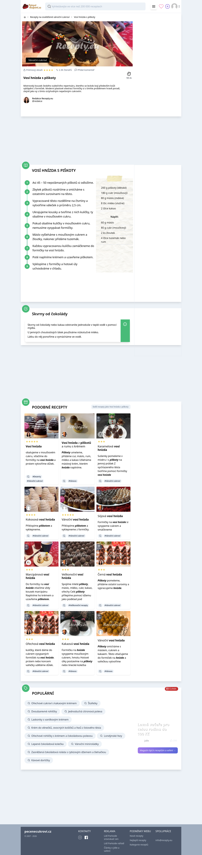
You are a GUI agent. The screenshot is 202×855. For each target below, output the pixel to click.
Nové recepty (136, 835)
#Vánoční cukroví (35, 481)
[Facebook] (86, 837)
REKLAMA (109, 831)
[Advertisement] (157, 60)
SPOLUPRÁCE (163, 831)
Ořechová (40, 644)
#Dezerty (37, 476)
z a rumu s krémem (76, 444)
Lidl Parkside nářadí (114, 843)
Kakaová (75, 644)
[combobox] (95, 6)
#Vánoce (72, 481)
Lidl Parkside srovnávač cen (111, 837)
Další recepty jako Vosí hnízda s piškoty (110, 406)
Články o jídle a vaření (111, 849)
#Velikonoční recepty (78, 605)
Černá (110, 574)
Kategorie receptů (139, 844)
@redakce (37, 101)
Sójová (110, 516)
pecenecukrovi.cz (37, 831)
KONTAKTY (84, 831)
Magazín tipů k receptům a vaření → (158, 750)
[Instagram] (80, 837)
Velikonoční (72, 576)
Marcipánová (37, 576)
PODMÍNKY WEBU (140, 831)
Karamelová (109, 448)
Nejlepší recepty (138, 840)
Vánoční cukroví (37, 60)
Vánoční (75, 519)
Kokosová (40, 519)
